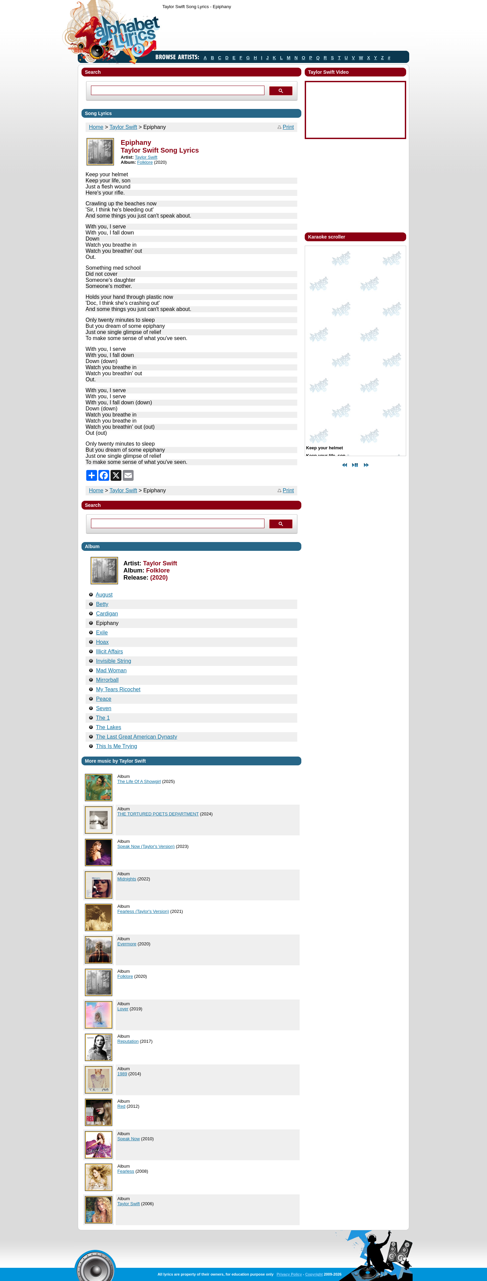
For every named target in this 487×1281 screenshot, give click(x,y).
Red (121, 1106)
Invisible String (113, 661)
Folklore (145, 162)
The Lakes (108, 727)
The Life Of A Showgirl (139, 781)
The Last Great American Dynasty (136, 737)
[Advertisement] (285, 31)
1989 (122, 1073)
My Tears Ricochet (118, 689)
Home (96, 127)
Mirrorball (107, 680)
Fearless (125, 1171)
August (104, 595)
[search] (177, 90)
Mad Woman (111, 670)
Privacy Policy (289, 1274)
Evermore (126, 943)
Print (288, 127)
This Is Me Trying (116, 746)
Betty (102, 604)
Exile (102, 632)
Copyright (314, 1274)
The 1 (103, 718)
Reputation (128, 1041)
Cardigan (107, 613)
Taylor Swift (123, 127)
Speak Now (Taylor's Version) (146, 846)
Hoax (102, 642)
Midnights (126, 878)
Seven (103, 708)
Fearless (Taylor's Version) (143, 911)
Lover (123, 1008)
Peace (103, 699)
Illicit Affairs (109, 651)
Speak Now (128, 1138)
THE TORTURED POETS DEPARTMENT (158, 813)
